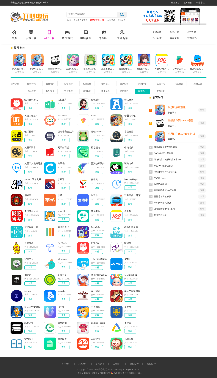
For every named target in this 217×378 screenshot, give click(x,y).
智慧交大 (28, 259)
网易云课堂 (63, 147)
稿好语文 (28, 323)
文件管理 (68, 91)
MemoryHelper (131, 179)
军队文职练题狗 (132, 291)
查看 (30, 108)
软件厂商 (192, 32)
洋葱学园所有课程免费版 (165, 147)
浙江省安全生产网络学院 (67, 131)
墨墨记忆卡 (63, 227)
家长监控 (151, 364)
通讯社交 (105, 84)
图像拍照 (124, 84)
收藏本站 (200, 3)
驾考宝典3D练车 (132, 195)
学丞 (60, 195)
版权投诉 (134, 364)
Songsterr (62, 291)
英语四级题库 (31, 115)
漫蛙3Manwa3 (98, 131)
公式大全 (62, 275)
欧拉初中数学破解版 (163, 166)
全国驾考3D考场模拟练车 (33, 211)
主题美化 (161, 91)
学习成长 (28, 339)
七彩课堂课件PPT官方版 (165, 172)
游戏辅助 (124, 91)
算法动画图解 (98, 163)
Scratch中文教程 (32, 307)
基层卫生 (95, 211)
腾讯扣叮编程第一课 (100, 275)
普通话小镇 (130, 115)
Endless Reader (98, 323)
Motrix (27, 291)
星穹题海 (95, 147)
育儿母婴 (105, 91)
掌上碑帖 (128, 131)
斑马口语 (128, 163)
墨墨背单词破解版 (162, 196)
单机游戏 (67, 35)
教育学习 (142, 91)
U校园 (61, 307)
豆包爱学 (95, 100)
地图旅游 (179, 84)
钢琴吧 (27, 275)
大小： (27, 103)
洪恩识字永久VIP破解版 (181, 133)
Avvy (93, 115)
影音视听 (68, 84)
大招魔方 (62, 100)
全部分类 (31, 84)
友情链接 (100, 364)
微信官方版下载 (80, 20)
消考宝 (27, 195)
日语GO (95, 243)
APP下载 (49, 35)
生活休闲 (161, 84)
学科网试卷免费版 (162, 203)
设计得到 (95, 291)
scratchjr (62, 211)
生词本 (94, 195)
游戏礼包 (192, 38)
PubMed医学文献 (32, 179)
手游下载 (31, 35)
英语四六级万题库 (33, 163)
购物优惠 (197, 84)
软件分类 (188, 3)
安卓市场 (157, 32)
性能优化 (87, 84)
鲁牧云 (94, 179)
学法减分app (159, 178)
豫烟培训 (62, 323)
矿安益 (127, 307)
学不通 (61, 179)
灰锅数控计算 (31, 227)
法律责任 (117, 364)
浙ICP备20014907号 (101, 373)
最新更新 (175, 3)
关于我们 (66, 364)
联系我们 (83, 364)
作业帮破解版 (160, 215)
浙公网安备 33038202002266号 (126, 373)
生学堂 (127, 323)
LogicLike (95, 227)
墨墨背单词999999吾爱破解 (183, 120)
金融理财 (31, 91)
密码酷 (127, 243)
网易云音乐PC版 (97, 20)
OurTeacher (63, 243)
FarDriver (62, 115)
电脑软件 (85, 35)
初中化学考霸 (131, 227)
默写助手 (62, 339)
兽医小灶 (62, 163)
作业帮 (127, 211)
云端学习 (95, 339)
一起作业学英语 (99, 259)
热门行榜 (157, 38)
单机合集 (174, 32)
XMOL (127, 259)
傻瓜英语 (28, 131)
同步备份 (87, 91)
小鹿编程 (95, 307)
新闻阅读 (142, 84)
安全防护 (50, 84)
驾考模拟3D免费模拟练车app (167, 159)
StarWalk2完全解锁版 (163, 153)
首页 (14, 35)
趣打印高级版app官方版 (165, 190)
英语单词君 (30, 147)
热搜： (70, 20)
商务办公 (50, 91)
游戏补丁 (104, 35)
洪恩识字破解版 (177, 107)
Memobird (62, 259)
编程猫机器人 (31, 100)
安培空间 (128, 100)
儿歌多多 (128, 339)
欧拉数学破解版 (161, 184)
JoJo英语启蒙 (130, 275)
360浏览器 (111, 20)
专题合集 (122, 35)
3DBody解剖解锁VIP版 (164, 209)
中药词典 (128, 147)
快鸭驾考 (28, 243)
